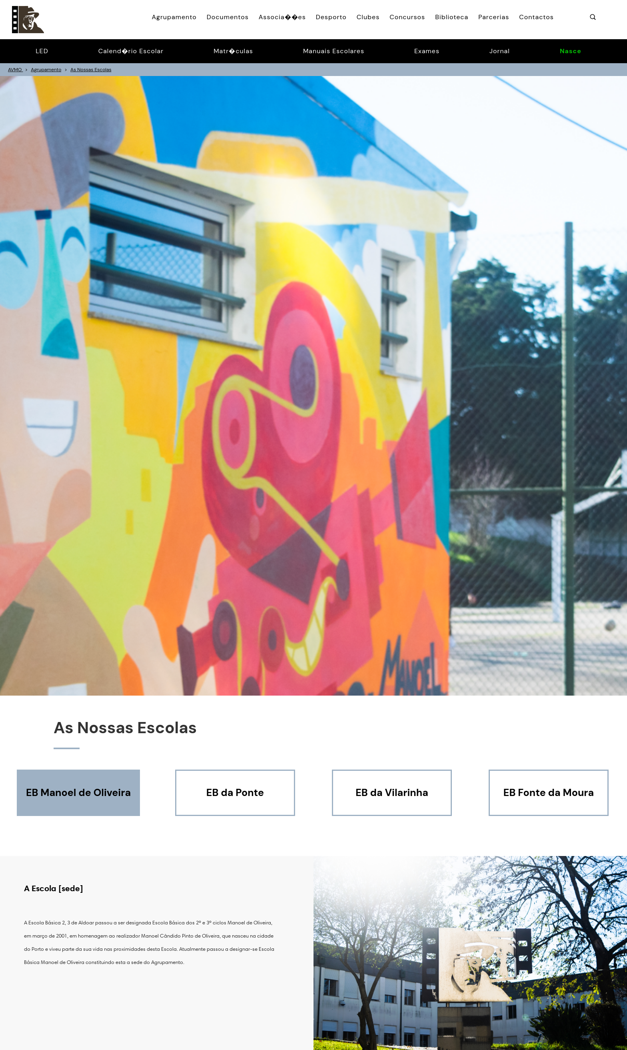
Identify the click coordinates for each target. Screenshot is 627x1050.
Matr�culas (233, 51)
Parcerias (493, 17)
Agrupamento (174, 17)
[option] (313, 386)
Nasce (570, 51)
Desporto (331, 17)
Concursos (407, 17)
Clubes (368, 17)
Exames (426, 51)
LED (42, 51)
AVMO (15, 69)
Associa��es (282, 17)
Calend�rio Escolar (131, 51)
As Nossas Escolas (90, 69)
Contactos (536, 17)
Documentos (228, 17)
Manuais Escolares (333, 51)
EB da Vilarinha (391, 792)
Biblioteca (451, 17)
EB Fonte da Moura (548, 792)
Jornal (499, 51)
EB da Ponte (235, 792)
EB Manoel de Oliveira (78, 792)
